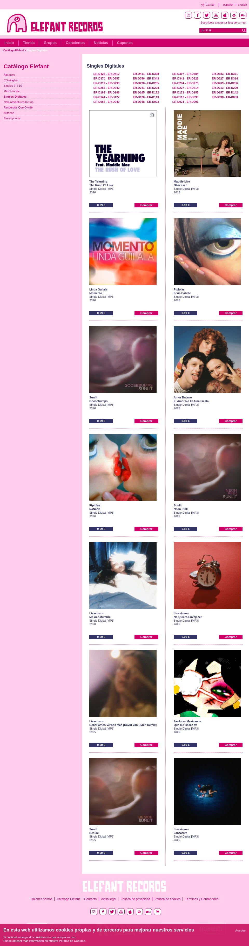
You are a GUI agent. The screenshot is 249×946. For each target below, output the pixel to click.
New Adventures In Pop (18, 102)
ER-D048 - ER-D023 (146, 101)
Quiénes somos (41, 899)
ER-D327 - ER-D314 (225, 78)
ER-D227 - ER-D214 (185, 87)
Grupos (50, 43)
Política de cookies (167, 899)
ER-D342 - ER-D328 (185, 78)
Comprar (146, 205)
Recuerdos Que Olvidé (18, 107)
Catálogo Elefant (13, 50)
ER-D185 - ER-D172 (146, 92)
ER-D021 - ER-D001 (185, 101)
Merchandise (12, 91)
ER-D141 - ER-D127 (106, 97)
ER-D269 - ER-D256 (225, 83)
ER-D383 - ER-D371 (225, 73)
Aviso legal (108, 899)
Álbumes (9, 74)
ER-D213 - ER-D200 (225, 87)
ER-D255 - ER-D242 (106, 87)
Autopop (9, 112)
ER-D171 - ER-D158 (185, 92)
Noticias (101, 43)
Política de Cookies (72, 940)
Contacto (90, 899)
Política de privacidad (135, 899)
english (242, 4)
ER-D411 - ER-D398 (146, 73)
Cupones (125, 43)
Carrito (210, 4)
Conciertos (75, 43)
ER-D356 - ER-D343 (146, 78)
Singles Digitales (37, 50)
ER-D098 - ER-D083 (225, 97)
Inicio (9, 43)
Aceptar (240, 930)
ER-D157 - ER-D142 (225, 92)
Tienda (29, 43)
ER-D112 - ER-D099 (185, 97)
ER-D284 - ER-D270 (185, 83)
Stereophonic (12, 118)
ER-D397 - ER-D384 (185, 73)
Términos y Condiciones (201, 899)
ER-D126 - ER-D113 (146, 97)
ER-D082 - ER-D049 (106, 101)
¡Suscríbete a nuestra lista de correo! (223, 22)
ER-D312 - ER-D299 (106, 83)
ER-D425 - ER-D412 (106, 73)
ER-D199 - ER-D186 (106, 92)
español (228, 4)
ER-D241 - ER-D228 (146, 87)
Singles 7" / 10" (13, 85)
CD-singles (11, 80)
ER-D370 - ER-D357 (106, 78)
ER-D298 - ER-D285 (146, 83)
